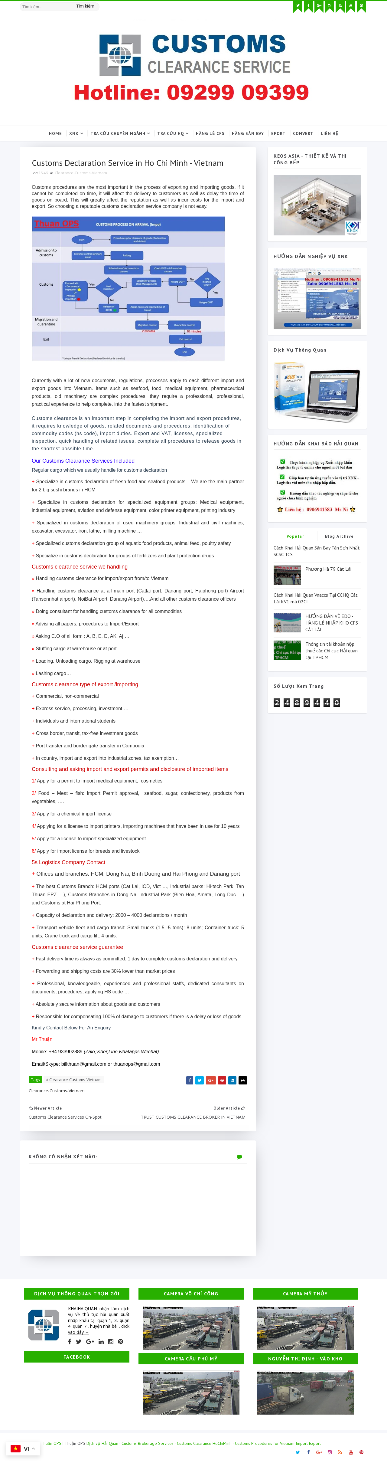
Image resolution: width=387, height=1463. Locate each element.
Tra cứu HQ (170, 133)
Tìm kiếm (85, 6)
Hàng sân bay (248, 133)
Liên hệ (329, 133)
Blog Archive (339, 536)
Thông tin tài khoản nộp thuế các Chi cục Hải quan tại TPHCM (331, 651)
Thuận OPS (51, 1443)
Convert (303, 133)
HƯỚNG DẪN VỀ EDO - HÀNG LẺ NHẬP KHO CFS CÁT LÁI (331, 623)
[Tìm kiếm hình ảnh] (96, 4)
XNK (74, 133)
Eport (278, 133)
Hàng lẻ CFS (210, 133)
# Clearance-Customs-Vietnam (74, 1079)
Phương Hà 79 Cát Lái (328, 569)
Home (55, 133)
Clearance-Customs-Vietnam (81, 172)
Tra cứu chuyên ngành (117, 133)
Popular (295, 536)
